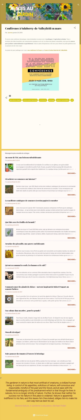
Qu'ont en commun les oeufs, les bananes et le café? (25, 265)
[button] (75, 28)
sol (72, 100)
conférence (42, 100)
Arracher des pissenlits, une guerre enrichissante (24, 244)
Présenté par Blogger (40, 415)
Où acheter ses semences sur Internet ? (20, 179)
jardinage (51, 100)
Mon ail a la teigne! (12, 332)
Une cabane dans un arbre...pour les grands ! (22, 311)
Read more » (72, 173)
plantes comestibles (63, 100)
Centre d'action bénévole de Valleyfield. (55, 50)
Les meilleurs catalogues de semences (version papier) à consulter (31, 201)
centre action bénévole (30, 100)
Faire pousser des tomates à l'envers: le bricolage (24, 354)
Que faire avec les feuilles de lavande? (20, 222)
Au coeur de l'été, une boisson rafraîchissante (23, 157)
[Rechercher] (78, 5)
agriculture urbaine (15, 100)
